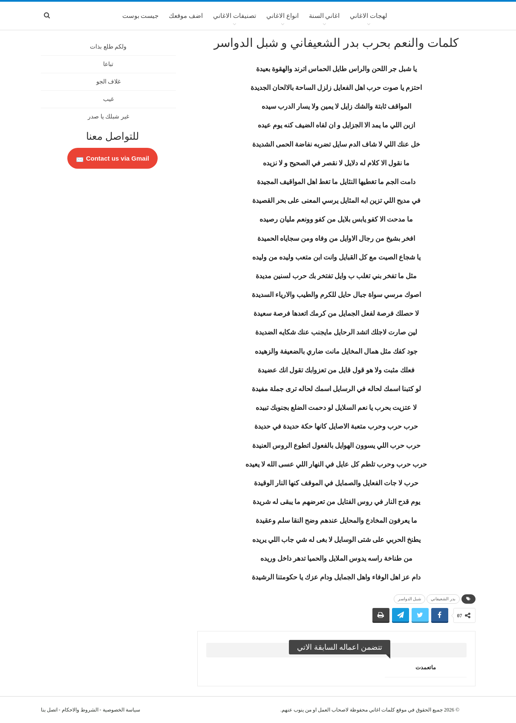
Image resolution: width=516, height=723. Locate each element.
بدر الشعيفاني (443, 598)
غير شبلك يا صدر (108, 116)
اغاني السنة (324, 15)
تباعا (108, 64)
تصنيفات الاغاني (234, 15)
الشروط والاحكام (80, 710)
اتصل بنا (49, 710)
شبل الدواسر (409, 598)
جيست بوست (140, 15)
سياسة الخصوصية (121, 710)
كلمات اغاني (382, 710)
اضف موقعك (186, 15)
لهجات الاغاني (368, 15)
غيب (108, 99)
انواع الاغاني (282, 15)
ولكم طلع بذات (108, 46)
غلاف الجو (108, 81)
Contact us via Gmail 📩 (112, 158)
